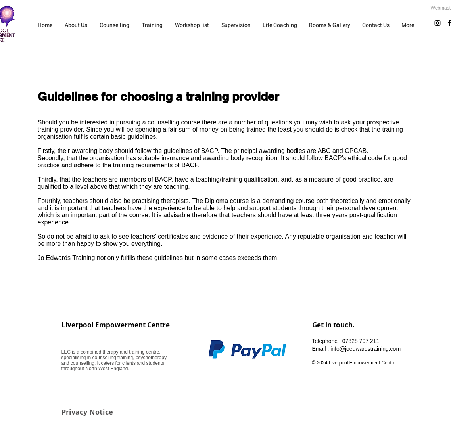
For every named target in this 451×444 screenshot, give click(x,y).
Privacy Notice (87, 412)
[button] (115, 25)
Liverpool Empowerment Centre (115, 324)
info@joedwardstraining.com (365, 349)
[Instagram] (437, 23)
